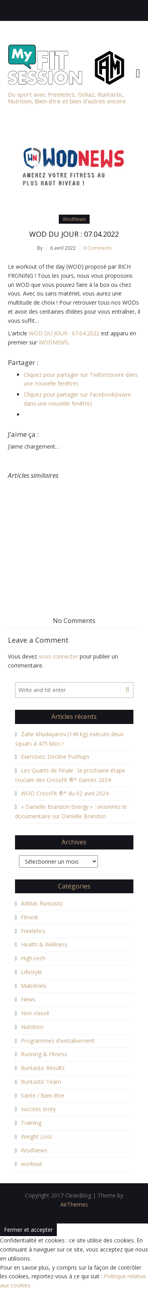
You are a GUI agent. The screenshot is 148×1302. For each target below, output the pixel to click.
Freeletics (33, 931)
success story (38, 1109)
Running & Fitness (44, 1054)
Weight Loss (36, 1136)
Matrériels (34, 986)
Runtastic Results (43, 1068)
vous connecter (58, 656)
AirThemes (74, 1204)
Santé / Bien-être (42, 1095)
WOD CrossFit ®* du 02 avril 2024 (65, 793)
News (28, 999)
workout (31, 1163)
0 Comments (97, 248)
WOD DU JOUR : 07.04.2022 (74, 234)
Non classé (35, 1013)
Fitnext (29, 917)
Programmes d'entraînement (58, 1040)
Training (31, 1122)
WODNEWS (53, 342)
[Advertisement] (74, 532)
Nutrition (32, 1027)
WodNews (74, 219)
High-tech (33, 958)
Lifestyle (31, 972)
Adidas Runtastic (42, 903)
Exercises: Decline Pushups (55, 756)
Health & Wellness (44, 944)
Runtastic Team (41, 1081)
